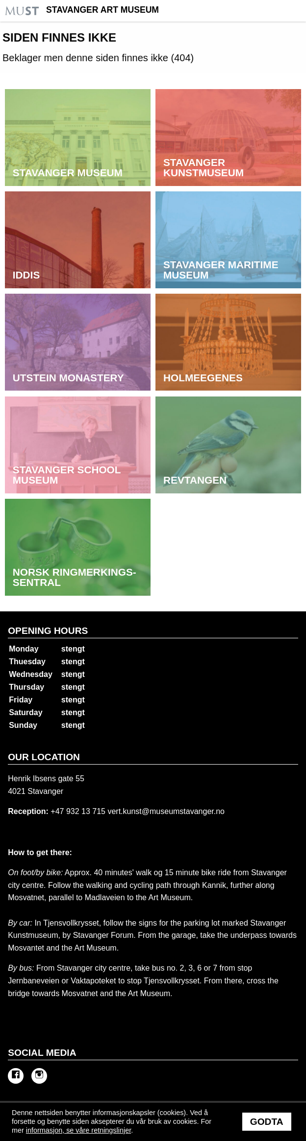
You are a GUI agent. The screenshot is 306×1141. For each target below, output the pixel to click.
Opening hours (48, 631)
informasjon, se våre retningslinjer (78, 1130)
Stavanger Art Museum (102, 10)
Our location (44, 757)
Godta (266, 1122)
